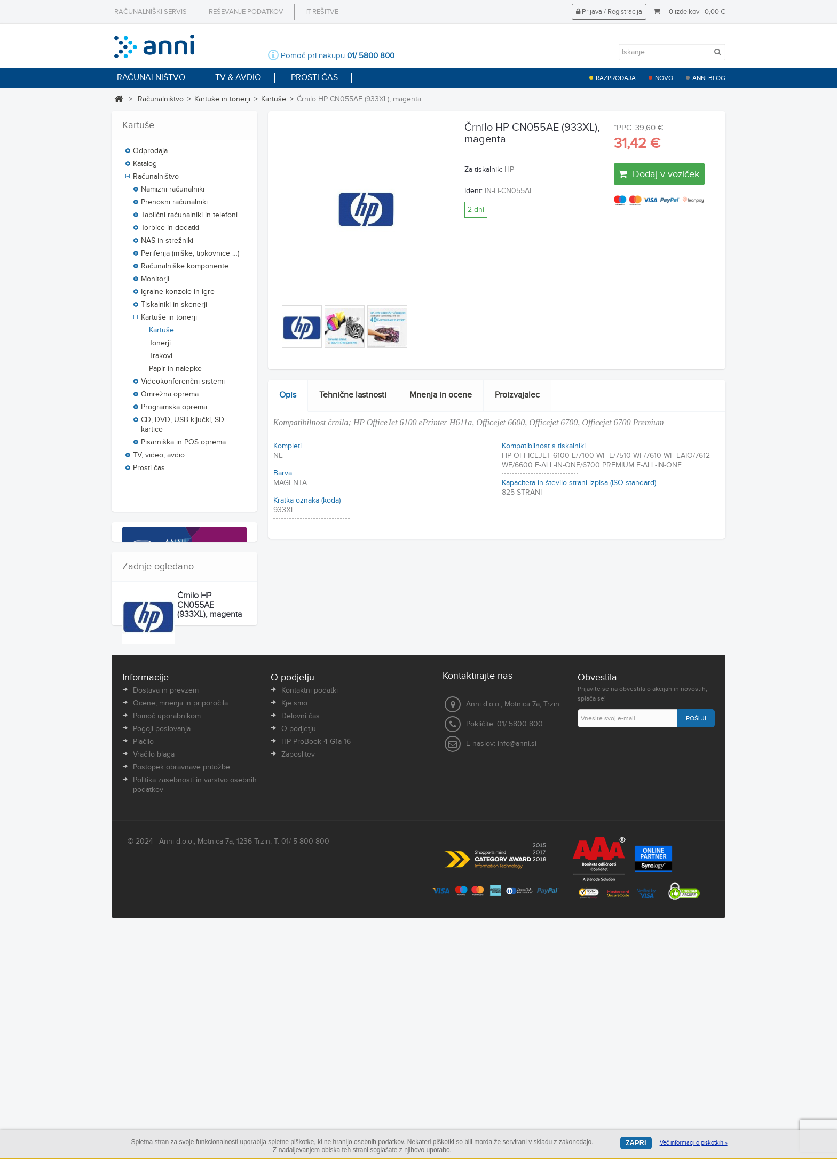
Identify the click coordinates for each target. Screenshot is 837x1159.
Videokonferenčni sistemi (183, 385)
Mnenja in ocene (440, 395)
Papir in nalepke (175, 372)
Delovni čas (300, 948)
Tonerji (160, 347)
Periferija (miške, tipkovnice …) (190, 257)
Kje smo (294, 936)
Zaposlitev (298, 987)
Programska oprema (174, 411)
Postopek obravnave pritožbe (181, 1000)
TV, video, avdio (159, 459)
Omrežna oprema (170, 398)
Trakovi (160, 359)
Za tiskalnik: (483, 169)
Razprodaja (616, 78)
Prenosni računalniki (174, 206)
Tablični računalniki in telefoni (189, 219)
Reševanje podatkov (246, 11)
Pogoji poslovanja (162, 961)
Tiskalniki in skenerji (174, 308)
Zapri (636, 1143)
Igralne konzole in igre (178, 295)
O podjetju (298, 961)
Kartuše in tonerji (222, 99)
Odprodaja (150, 154)
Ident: (473, 191)
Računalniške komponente (184, 270)
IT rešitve (321, 11)
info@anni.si (517, 976)
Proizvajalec (517, 395)
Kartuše (273, 99)
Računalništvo (161, 99)
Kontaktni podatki (309, 923)
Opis (287, 395)
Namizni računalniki (172, 193)
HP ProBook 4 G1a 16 (316, 974)
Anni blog (708, 78)
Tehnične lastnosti (352, 395)
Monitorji (155, 283)
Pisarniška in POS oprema (183, 446)
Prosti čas (149, 471)
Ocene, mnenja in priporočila (180, 936)
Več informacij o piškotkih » (694, 1142)
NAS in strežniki (167, 244)
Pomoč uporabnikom (167, 948)
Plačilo (143, 974)
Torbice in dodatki (170, 231)
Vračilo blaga (154, 987)
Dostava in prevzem (166, 923)
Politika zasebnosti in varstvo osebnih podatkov (195, 1018)
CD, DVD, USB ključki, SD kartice (182, 428)
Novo (664, 78)
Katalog (145, 167)
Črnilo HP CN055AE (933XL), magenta (209, 813)
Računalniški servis (150, 11)
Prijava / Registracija (609, 11)
